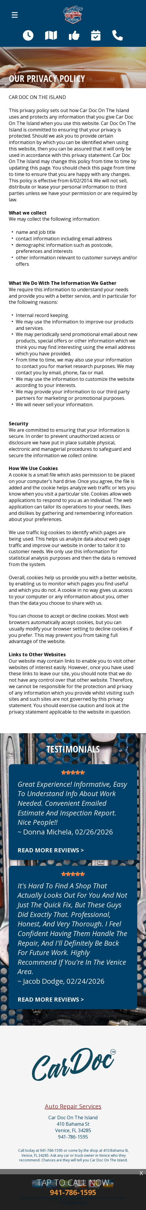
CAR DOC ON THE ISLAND (37, 97)
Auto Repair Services (73, 1106)
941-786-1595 (73, 1137)
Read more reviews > (51, 850)
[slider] (73, 772)
